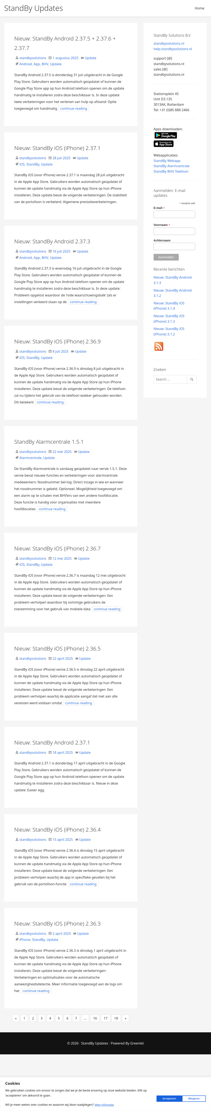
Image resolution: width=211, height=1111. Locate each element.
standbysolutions (32, 58)
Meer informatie (106, 1105)
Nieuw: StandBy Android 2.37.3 (66, 250)
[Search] (175, 379)
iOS (22, 173)
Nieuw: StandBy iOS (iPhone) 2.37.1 (62, 152)
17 (105, 1075)
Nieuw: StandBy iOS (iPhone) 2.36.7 (62, 571)
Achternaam (162, 240)
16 (95, 1075)
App (37, 64)
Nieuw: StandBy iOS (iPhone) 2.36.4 (62, 871)
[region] (105, 1094)
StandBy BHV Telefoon (171, 171)
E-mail (159, 208)
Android (25, 64)
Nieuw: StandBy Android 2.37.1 (66, 779)
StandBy (32, 173)
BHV (45, 64)
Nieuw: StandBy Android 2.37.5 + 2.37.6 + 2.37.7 (70, 42)
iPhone (24, 996)
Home (199, 8)
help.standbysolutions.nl (173, 49)
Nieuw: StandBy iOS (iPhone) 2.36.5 (62, 681)
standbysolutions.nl (169, 43)
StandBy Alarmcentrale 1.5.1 (62, 460)
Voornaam (162, 225)
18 (116, 1075)
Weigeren (163, 1098)
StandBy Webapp (167, 160)
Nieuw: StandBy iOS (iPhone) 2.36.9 (62, 355)
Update (90, 58)
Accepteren (192, 1098)
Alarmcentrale (30, 476)
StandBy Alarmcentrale (172, 166)
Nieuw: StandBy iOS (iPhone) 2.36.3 (62, 975)
